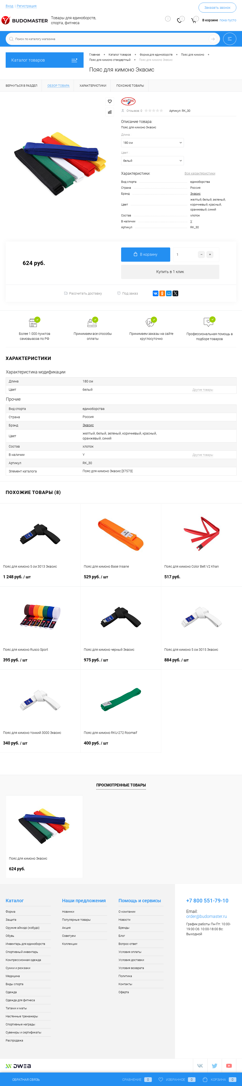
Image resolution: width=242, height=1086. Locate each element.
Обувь (10, 936)
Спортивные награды (20, 1024)
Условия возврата (131, 968)
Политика (125, 976)
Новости (124, 919)
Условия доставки (131, 960)
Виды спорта (14, 984)
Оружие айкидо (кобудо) (22, 927)
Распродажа (14, 1040)
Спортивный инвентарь (22, 952)
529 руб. (121, 579)
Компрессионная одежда (23, 960)
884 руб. (201, 662)
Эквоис (195, 193)
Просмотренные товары (121, 785)
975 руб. (121, 662)
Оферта (124, 992)
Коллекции (69, 944)
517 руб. (201, 579)
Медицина (13, 976)
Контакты (125, 984)
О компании (127, 911)
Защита (11, 919)
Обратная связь (23, 1080)
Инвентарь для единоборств (25, 944)
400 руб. (121, 745)
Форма (10, 911)
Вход (9, 6)
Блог (122, 936)
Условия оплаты (130, 952)
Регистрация (27, 6)
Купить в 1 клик (170, 271)
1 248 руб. (40, 579)
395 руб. (40, 662)
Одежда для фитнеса (20, 1000)
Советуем (69, 936)
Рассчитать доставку (83, 293)
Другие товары (202, 389)
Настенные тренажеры (22, 1016)
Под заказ (127, 293)
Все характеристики (200, 173)
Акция (66, 927)
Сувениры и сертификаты (23, 1032)
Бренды (124, 927)
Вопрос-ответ (128, 944)
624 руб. (17, 868)
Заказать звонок (217, 7)
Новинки (68, 911)
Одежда (11, 992)
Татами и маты (16, 1008)
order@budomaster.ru (206, 916)
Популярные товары (76, 919)
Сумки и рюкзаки (18, 968)
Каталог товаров (44, 60)
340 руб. (40, 745)
